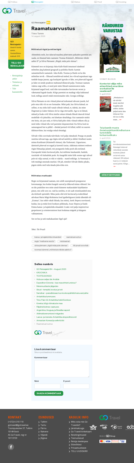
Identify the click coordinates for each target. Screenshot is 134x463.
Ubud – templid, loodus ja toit (49, 289)
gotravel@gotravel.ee (18, 425)
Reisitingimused (78, 434)
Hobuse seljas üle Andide (47, 279)
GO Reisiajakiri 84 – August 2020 (51, 269)
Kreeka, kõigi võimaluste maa (49, 303)
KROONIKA (41, 272)
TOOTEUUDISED (44, 276)
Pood (100, 2)
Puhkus (14, 2)
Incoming (122, 2)
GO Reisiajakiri (40, 22)
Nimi (36, 381)
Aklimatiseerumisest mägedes (50, 313)
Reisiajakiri (39, 2)
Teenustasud (77, 438)
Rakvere (44, 431)
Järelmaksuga (77, 428)
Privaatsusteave (78, 447)
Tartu (43, 425)
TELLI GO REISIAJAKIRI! (17, 64)
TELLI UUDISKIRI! (79, 451)
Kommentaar (41, 357)
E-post (66, 381)
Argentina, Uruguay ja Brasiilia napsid (53, 310)
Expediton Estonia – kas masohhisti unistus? (56, 283)
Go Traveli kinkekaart (81, 431)
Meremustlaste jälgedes (47, 286)
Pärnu (43, 428)
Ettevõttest (76, 444)
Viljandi (44, 434)
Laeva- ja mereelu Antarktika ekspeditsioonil (56, 317)
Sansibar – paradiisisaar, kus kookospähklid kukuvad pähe (62, 293)
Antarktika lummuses (46, 296)
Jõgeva (44, 438)
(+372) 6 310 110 (15, 421)
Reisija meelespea (79, 441)
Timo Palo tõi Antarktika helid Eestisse (53, 300)
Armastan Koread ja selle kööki (50, 320)
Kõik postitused (111, 177)
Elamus (77, 2)
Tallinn (44, 421)
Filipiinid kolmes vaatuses (47, 307)
